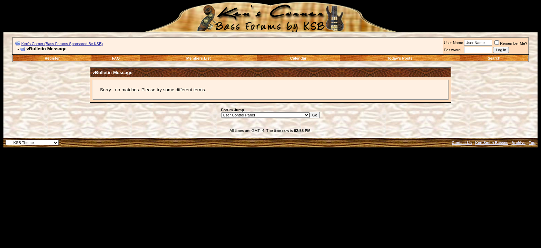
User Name (453, 43)
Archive (518, 143)
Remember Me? (510, 43)
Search (494, 58)
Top (532, 143)
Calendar (298, 58)
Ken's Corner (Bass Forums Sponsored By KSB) (62, 44)
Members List (198, 58)
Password (452, 50)
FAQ (116, 58)
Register (52, 58)
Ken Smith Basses (491, 143)
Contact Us (462, 143)
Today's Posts (399, 58)
